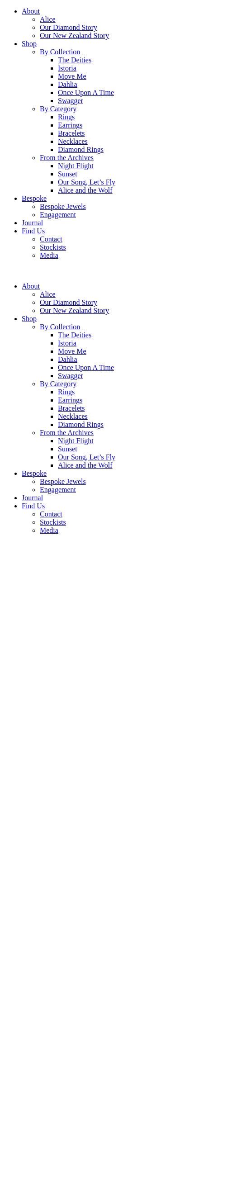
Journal (32, 223)
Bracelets (71, 133)
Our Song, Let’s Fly (86, 182)
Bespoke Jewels (63, 206)
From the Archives (67, 157)
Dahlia (67, 84)
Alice (48, 19)
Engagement (58, 214)
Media (49, 255)
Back (11, 898)
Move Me (72, 76)
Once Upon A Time (86, 92)
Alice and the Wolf (85, 190)
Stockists (53, 247)
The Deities (74, 60)
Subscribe (102, 1180)
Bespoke (34, 198)
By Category (58, 109)
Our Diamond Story (68, 27)
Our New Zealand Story (74, 35)
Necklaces (73, 141)
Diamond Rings (81, 149)
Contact (51, 239)
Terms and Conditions (35, 913)
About (31, 11)
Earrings (70, 125)
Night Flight (76, 166)
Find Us (33, 231)
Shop (29, 43)
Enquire (15, 890)
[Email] (44, 1180)
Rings (66, 117)
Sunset (67, 174)
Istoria (67, 68)
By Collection (60, 52)
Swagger (70, 100)
